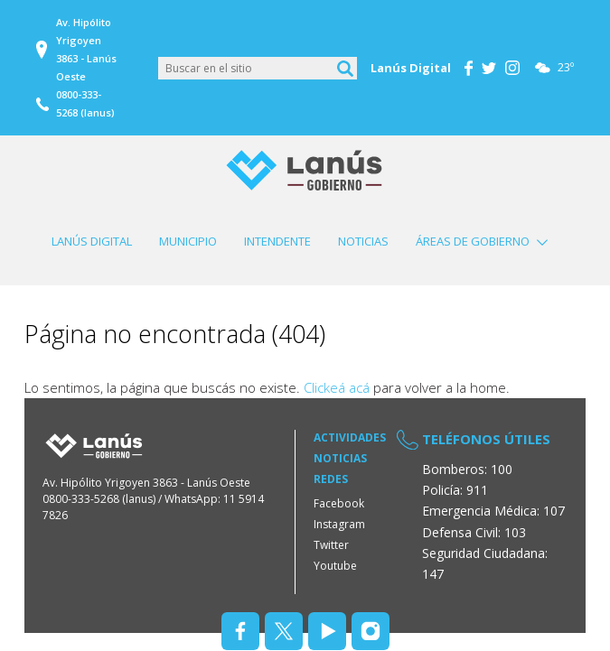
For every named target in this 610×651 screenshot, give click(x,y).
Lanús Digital (92, 241)
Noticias (363, 241)
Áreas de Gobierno (473, 241)
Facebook (339, 503)
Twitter (331, 545)
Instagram (339, 524)
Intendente (277, 241)
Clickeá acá (337, 387)
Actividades (350, 437)
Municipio (188, 241)
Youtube (335, 565)
